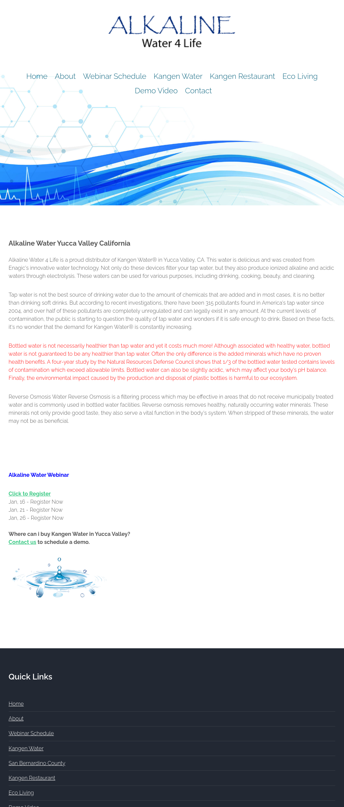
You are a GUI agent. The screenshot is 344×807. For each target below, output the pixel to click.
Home (36, 76)
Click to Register (30, 494)
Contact (198, 90)
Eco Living (300, 76)
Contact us (22, 542)
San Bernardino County (37, 763)
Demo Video (156, 90)
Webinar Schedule (114, 76)
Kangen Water (178, 76)
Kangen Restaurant (242, 76)
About (65, 76)
